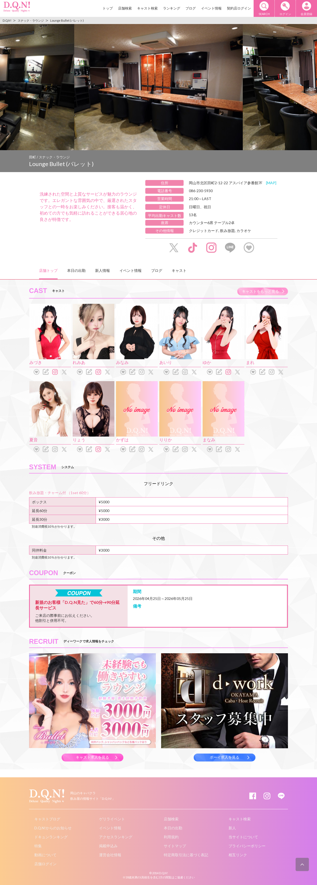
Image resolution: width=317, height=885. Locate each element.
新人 (232, 828)
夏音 (33, 439)
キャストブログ (47, 819)
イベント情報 (211, 8)
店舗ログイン (45, 864)
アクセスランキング (115, 837)
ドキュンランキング (51, 837)
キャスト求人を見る (92, 757)
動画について (45, 855)
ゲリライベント (112, 819)
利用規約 (171, 837)
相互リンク (238, 855)
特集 (38, 846)
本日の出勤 (76, 270)
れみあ (79, 362)
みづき (35, 362)
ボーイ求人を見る (224, 757)
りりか (165, 439)
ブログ (190, 8)
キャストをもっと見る (260, 291)
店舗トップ (48, 270)
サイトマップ (175, 846)
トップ (107, 8)
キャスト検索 (147, 8)
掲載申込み (108, 846)
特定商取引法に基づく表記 (186, 855)
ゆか (207, 362)
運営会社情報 (110, 855)
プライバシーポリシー (247, 846)
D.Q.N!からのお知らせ (53, 828)
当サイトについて (243, 837)
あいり (165, 362)
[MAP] (271, 183)
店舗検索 (125, 8)
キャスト (179, 270)
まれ (250, 362)
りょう (79, 439)
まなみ (209, 439)
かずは (122, 439)
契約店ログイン (239, 8)
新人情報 (102, 270)
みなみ (122, 362)
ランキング (171, 8)
